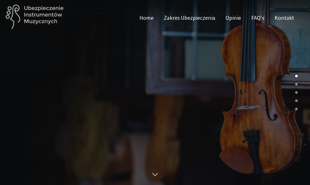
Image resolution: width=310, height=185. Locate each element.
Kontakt (284, 17)
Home (146, 17)
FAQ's (257, 17)
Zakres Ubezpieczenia (189, 17)
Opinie (233, 17)
